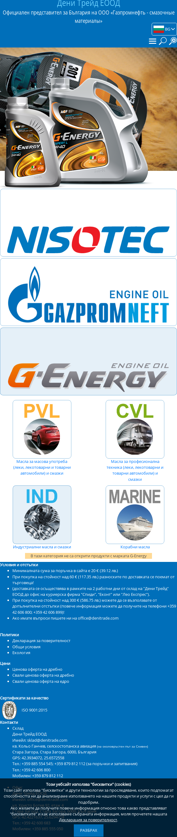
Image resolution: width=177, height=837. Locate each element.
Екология (21, 652)
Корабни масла (135, 517)
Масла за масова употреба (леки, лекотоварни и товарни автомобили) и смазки (42, 438)
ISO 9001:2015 (23, 710)
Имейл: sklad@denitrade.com (39, 740)
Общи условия (26, 646)
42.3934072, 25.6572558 (43, 758)
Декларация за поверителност (88, 820)
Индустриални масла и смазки (42, 517)
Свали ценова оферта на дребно (43, 675)
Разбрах (88, 830)
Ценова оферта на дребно (37, 669)
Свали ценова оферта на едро (40, 681)
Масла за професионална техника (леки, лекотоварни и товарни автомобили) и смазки (135, 441)
